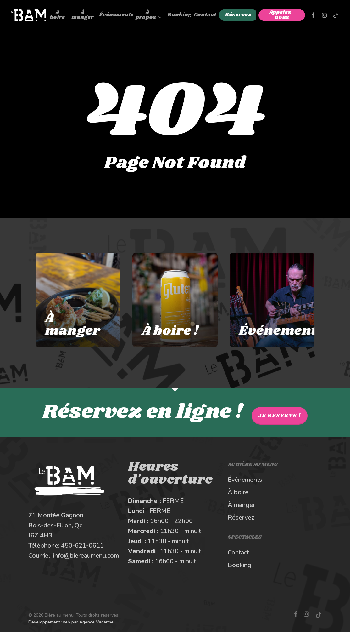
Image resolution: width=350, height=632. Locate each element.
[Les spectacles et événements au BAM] (279, 300)
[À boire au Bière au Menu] (175, 300)
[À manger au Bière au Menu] (70, 300)
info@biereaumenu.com (86, 555)
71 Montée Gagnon (55, 515)
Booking (239, 565)
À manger (241, 505)
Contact (238, 552)
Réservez (241, 517)
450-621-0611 (82, 545)
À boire (238, 492)
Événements (245, 479)
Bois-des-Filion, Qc (55, 525)
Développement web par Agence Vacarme (71, 622)
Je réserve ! (279, 415)
